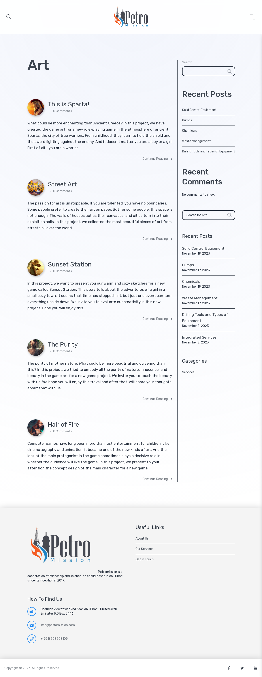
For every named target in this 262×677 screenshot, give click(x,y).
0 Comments (62, 111)
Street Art (62, 184)
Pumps (187, 120)
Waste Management (196, 141)
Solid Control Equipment (199, 110)
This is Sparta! (68, 104)
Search (187, 62)
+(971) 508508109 (54, 639)
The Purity (63, 344)
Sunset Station (70, 264)
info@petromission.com (58, 625)
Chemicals (189, 131)
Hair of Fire (63, 424)
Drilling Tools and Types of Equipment (208, 151)
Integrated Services (199, 337)
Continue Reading (158, 158)
